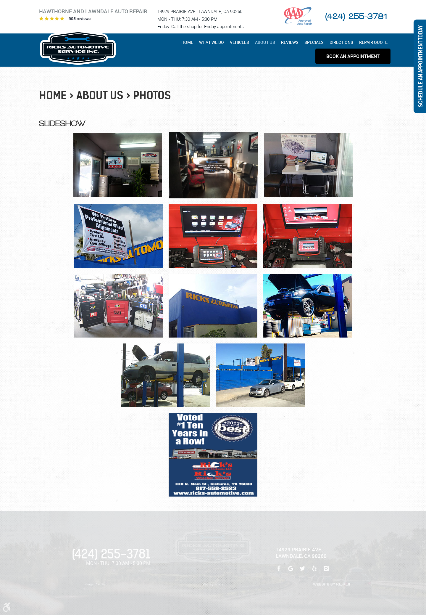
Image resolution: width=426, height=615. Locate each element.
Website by (331, 584)
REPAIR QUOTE (373, 42)
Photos (152, 95)
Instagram (326, 571)
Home (187, 42)
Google (290, 571)
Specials (314, 42)
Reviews (289, 42)
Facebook (279, 571)
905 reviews (80, 18)
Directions (341, 42)
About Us (265, 42)
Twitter (302, 571)
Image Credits (95, 584)
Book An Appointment (353, 56)
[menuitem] (188, 42)
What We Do (211, 42)
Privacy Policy (213, 584)
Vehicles (239, 42)
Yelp (314, 571)
